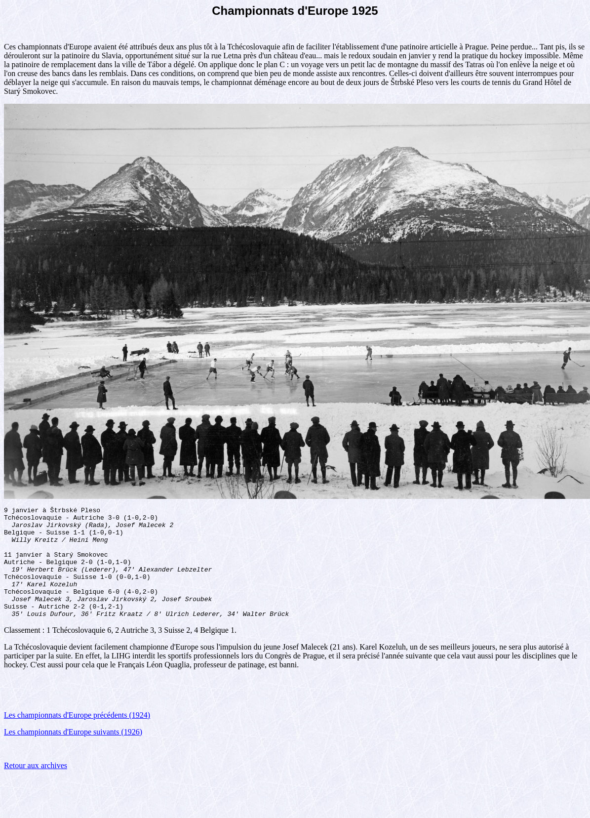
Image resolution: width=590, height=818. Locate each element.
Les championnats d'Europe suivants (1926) (73, 754)
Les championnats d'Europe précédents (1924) (77, 737)
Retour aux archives (35, 787)
